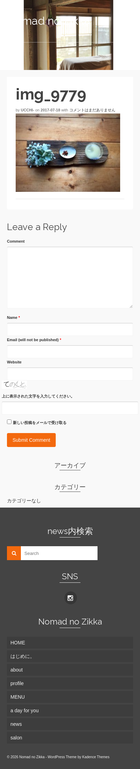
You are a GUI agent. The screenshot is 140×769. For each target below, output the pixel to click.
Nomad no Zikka (49, 20)
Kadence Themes (95, 757)
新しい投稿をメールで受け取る (40, 423)
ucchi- (27, 110)
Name (13, 317)
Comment (16, 241)
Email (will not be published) (34, 340)
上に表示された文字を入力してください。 (38, 396)
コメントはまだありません (92, 110)
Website (14, 362)
